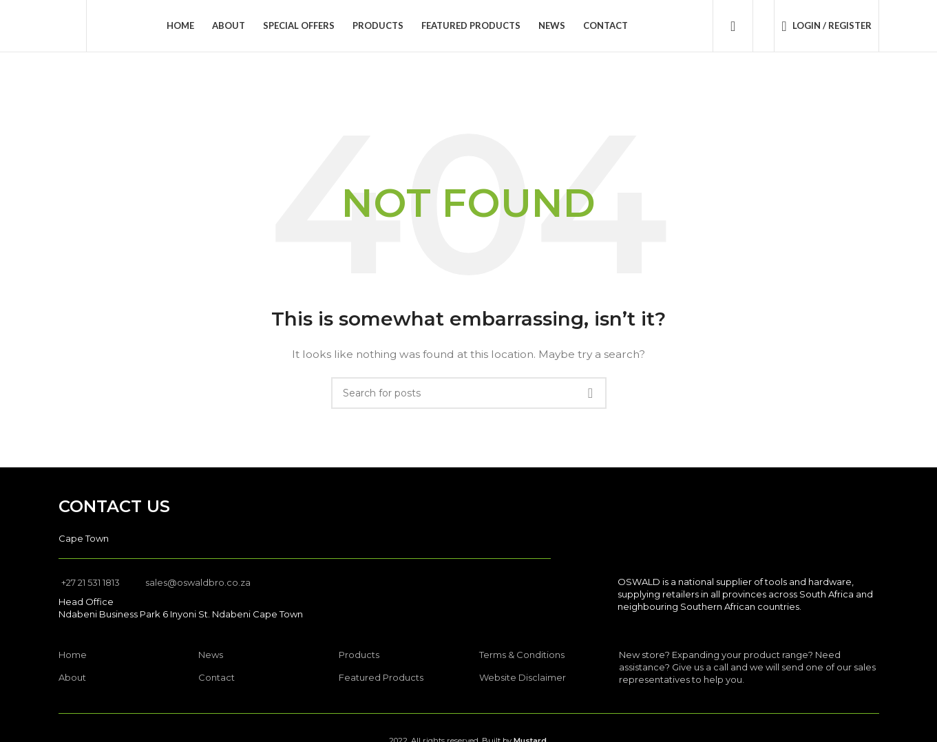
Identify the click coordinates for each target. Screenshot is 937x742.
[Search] (733, 26)
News (210, 654)
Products (359, 654)
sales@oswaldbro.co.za (198, 582)
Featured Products (381, 677)
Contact (216, 677)
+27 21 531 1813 (90, 582)
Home (73, 654)
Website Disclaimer (522, 677)
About (72, 677)
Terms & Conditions (522, 654)
